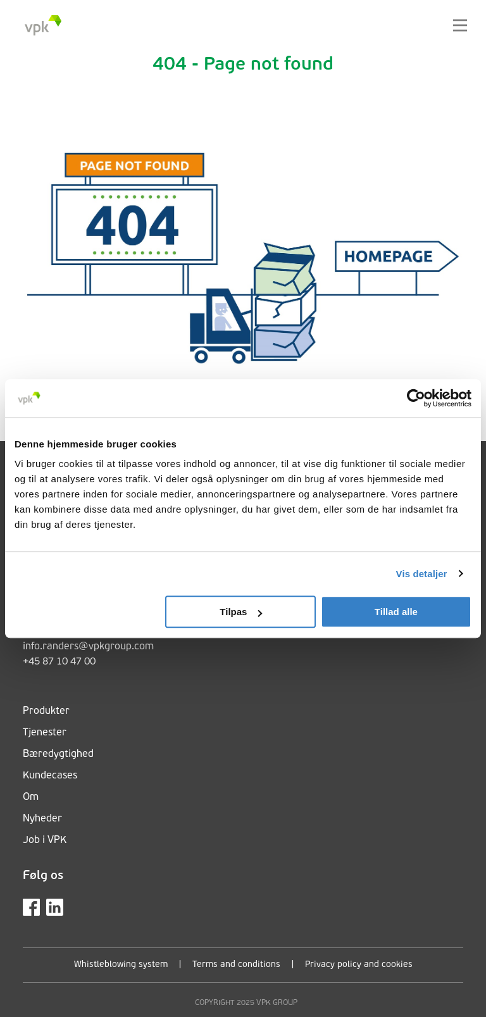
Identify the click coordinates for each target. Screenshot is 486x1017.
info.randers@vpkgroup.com (88, 647)
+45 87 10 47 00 (59, 662)
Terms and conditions (236, 965)
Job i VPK (44, 840)
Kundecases (50, 776)
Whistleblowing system (121, 965)
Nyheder (42, 819)
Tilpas (241, 611)
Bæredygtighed (58, 754)
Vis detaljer (421, 573)
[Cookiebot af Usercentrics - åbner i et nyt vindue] (416, 398)
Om (31, 797)
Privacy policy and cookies (359, 965)
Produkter (46, 711)
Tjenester (44, 733)
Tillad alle (396, 611)
